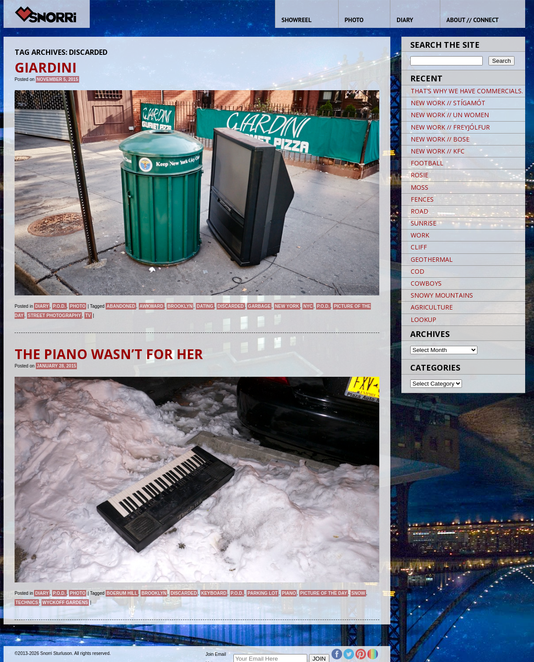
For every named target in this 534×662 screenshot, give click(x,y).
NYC (308, 306)
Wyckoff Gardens (65, 602)
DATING (205, 306)
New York (287, 306)
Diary (42, 306)
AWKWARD (152, 306)
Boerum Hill (122, 593)
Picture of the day (323, 593)
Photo (77, 306)
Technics (26, 602)
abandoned (121, 306)
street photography (54, 315)
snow (358, 593)
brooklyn (180, 306)
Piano (289, 593)
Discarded (230, 306)
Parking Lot (263, 593)
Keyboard (213, 593)
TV (88, 315)
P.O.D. (59, 306)
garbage (259, 306)
